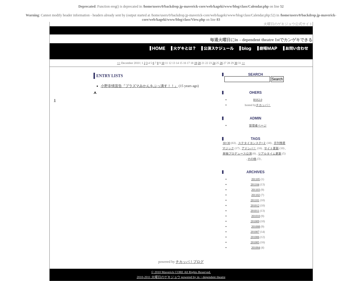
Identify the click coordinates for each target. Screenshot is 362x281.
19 (195, 63)
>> (243, 63)
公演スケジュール (219, 48)
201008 (255, 226)
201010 (255, 216)
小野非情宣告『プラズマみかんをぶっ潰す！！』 (139, 86)
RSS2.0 (257, 99)
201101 (255, 200)
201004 (255, 247)
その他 (251, 158)
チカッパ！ (263, 105)
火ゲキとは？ (185, 48)
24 (213, 63)
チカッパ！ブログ (190, 262)
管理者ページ (257, 125)
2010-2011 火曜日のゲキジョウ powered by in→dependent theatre (181, 277)
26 (221, 63)
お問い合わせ (297, 48)
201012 (254, 205)
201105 (255, 179)
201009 (254, 221)
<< (118, 63)
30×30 (226, 143)
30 (235, 63)
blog (247, 48)
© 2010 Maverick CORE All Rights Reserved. (181, 272)
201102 (255, 195)
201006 (254, 237)
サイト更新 (271, 148)
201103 (255, 189)
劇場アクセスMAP (269, 48)
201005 (254, 242)
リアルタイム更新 (269, 153)
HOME (159, 48)
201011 (255, 210)
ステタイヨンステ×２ (252, 143)
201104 (255, 184)
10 (162, 63)
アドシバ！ (249, 148)
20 (199, 63)
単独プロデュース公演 (237, 153)
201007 (254, 231)
